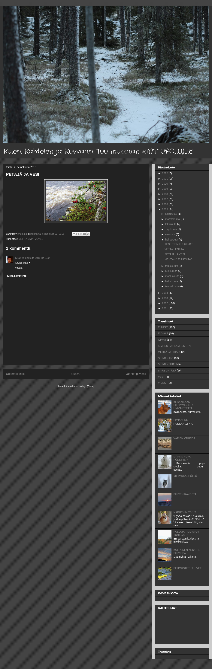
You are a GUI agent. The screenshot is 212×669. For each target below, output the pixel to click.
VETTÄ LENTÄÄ (174, 249)
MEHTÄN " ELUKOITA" (178, 259)
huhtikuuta (171, 270)
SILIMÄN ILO (165, 358)
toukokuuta (172, 265)
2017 (165, 199)
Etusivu (75, 373)
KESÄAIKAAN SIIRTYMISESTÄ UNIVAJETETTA (183, 405)
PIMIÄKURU (181, 420)
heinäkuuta (172, 239)
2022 (165, 173)
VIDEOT (163, 382)
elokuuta (170, 234)
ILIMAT (162, 339)
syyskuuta (171, 229)
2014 (165, 292)
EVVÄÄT (163, 333)
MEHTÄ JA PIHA (28, 238)
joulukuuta (171, 213)
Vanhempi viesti (136, 373)
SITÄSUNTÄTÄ (167, 370)
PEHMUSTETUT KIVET (187, 568)
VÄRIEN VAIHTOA (184, 438)
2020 (165, 183)
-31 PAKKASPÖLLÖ (185, 475)
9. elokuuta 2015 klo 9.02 (36, 257)
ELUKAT (163, 327)
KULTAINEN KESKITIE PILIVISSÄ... (187, 551)
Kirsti (18, 257)
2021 (165, 178)
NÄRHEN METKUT (185, 512)
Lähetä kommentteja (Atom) (79, 386)
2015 (165, 209)
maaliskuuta (172, 276)
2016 (165, 204)
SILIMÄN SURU (167, 364)
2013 (165, 298)
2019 (165, 188)
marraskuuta (172, 219)
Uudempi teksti (15, 373)
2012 (165, 303)
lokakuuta (171, 224)
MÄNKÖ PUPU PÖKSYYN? (182, 458)
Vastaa (19, 267)
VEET (41, 238)
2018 (165, 194)
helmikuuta (172, 281)
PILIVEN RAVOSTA (185, 494)
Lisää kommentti (17, 275)
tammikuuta (172, 286)
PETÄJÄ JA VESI (175, 254)
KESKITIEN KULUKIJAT (179, 244)
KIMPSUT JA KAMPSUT (172, 345)
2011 (165, 308)
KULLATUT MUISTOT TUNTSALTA (186, 533)
